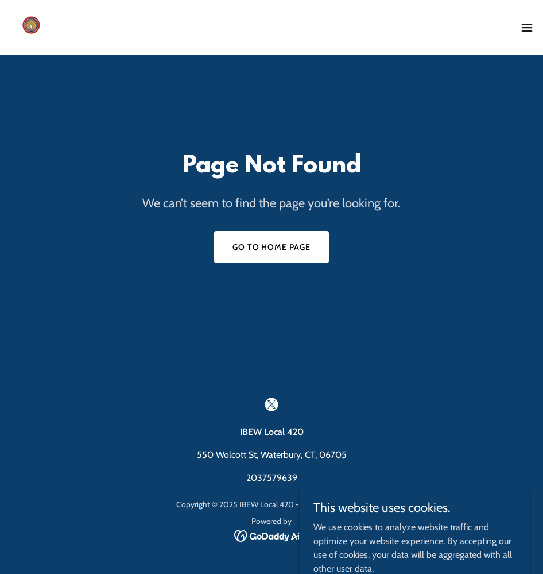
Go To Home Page (271, 247)
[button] (526, 27)
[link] (32, 28)
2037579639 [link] (271, 477)
